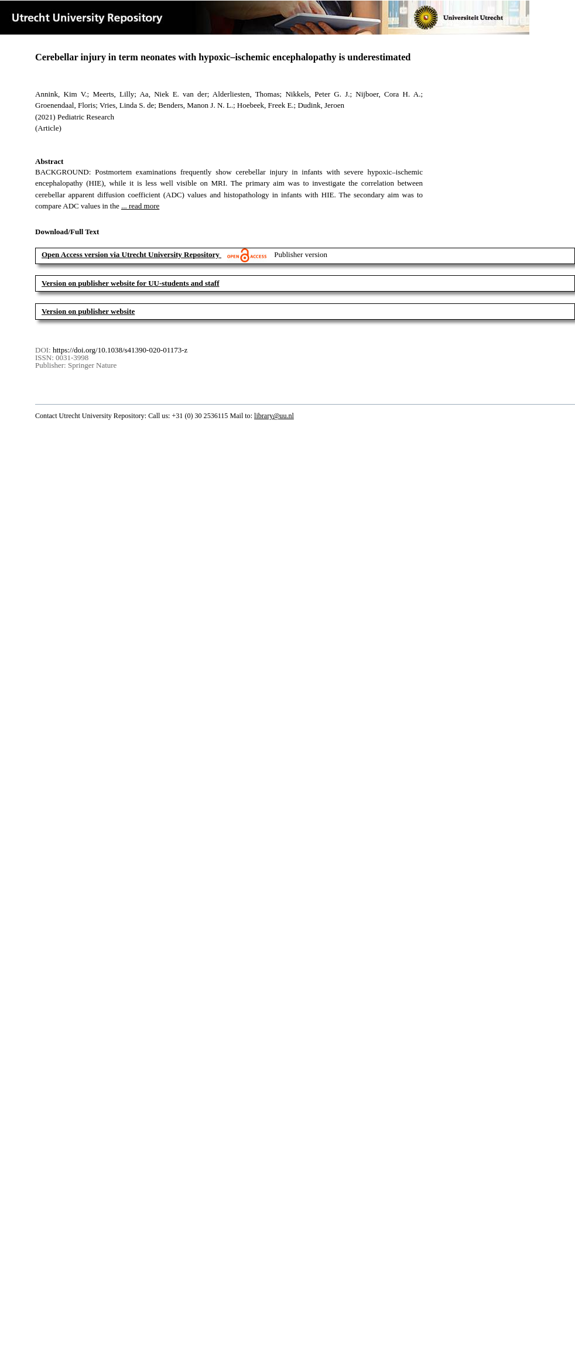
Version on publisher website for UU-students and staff (131, 283)
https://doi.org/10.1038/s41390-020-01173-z (120, 349)
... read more (140, 205)
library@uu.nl (274, 416)
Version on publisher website (88, 311)
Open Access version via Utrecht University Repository (131, 254)
